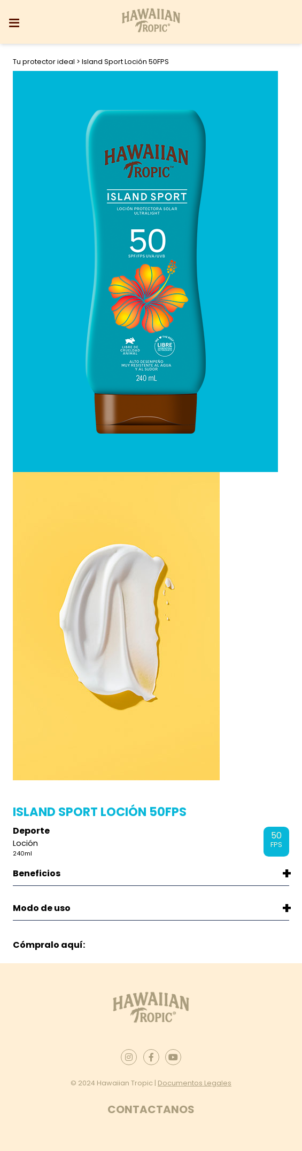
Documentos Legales (194, 1083)
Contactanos (151, 1109)
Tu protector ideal (44, 61)
